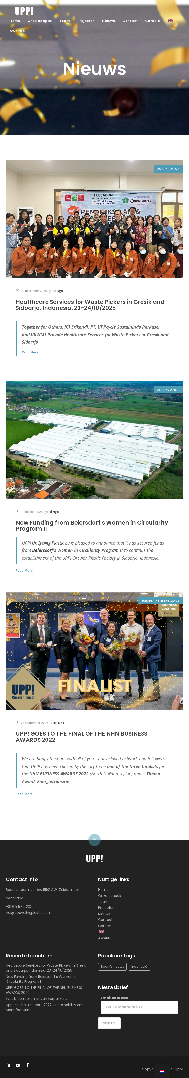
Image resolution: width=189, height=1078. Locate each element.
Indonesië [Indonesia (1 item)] (139, 966)
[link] (48, 542)
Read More (30, 352)
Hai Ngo (57, 291)
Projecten (86, 20)
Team (65, 20)
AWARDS (17, 30)
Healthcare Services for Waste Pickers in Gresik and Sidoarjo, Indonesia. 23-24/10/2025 (93, 305)
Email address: (139, 1004)
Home (15, 20)
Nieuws (108, 20)
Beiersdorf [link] (42, 550)
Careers (152, 20)
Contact (130, 20)
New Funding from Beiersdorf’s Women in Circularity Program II (94, 525)
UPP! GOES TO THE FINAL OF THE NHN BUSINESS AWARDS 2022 (84, 736)
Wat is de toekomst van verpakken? (37, 998)
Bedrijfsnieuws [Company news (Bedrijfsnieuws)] (112, 966)
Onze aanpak (40, 20)
